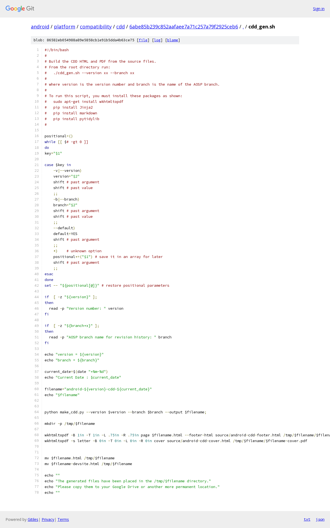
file (143, 40)
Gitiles (33, 519)
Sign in (319, 8)
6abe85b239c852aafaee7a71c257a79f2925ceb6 (183, 26)
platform (64, 26)
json (320, 519)
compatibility (96, 26)
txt (307, 519)
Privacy (48, 519)
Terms (63, 519)
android (40, 26)
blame (172, 40)
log (157, 40)
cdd (120, 26)
